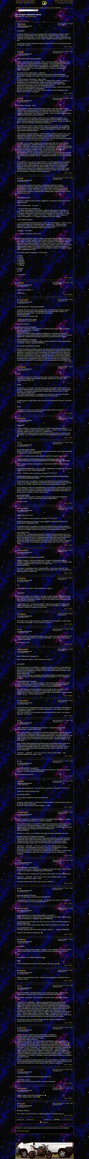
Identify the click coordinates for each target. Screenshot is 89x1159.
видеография (27, 1)
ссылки (67, 3)
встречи (71, 0)
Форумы (18, 7)
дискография (19, 1)
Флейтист (23, 1028)
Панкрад (22, 24)
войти (71, 3)
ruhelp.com (26, 193)
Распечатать (45, 1122)
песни (27, 0)
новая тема (26, 21)
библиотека (32, 3)
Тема (52, 7)
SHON (21, 283)
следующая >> (30, 1119)
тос (20, 443)
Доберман (23, 1088)
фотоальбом (19, 3)
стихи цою (60, 1)
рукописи (25, 3)
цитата (70, 46)
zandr (21, 98)
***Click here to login (22, 1131)
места (32, 1)
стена (61, 0)
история (23, 0)
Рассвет (22, 1104)
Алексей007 (23, 300)
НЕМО (21, 52)
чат (56, 1)
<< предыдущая (19, 1119)
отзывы (66, 0)
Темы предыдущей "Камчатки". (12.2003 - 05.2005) (35, 7)
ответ (65, 46)
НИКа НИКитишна (30, 16)
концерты (32, 0)
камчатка (57, 0)
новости (18, 0)
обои (65, 1)
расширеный (20, 11)
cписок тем (18, 21)
